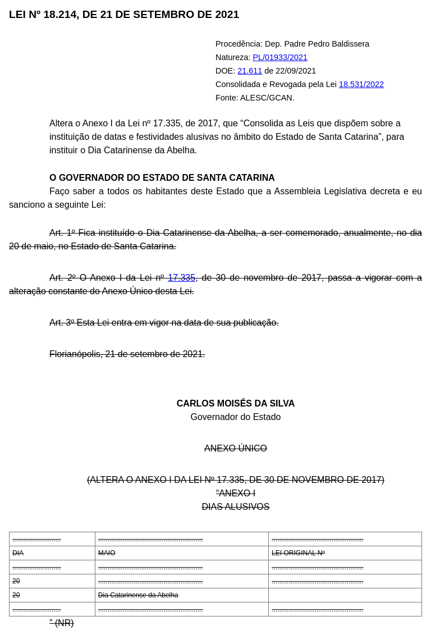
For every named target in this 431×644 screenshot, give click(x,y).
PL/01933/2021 (280, 57)
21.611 (249, 70)
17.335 (181, 277)
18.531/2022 (361, 84)
